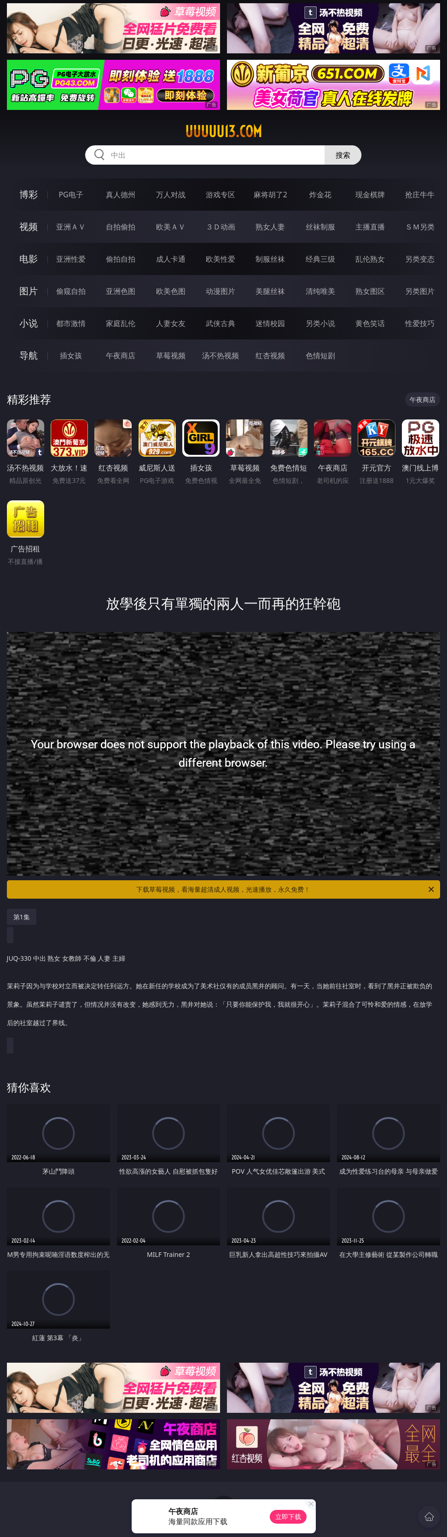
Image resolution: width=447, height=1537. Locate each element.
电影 (28, 258)
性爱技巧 (420, 323)
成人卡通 (171, 259)
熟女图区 (370, 291)
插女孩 (71, 355)
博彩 (28, 194)
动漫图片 (220, 291)
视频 (28, 226)
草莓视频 (171, 355)
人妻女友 (171, 323)
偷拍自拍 (120, 259)
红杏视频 (270, 355)
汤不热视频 (220, 355)
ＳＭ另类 (420, 227)
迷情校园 (270, 323)
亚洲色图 (120, 291)
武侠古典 (220, 323)
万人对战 (171, 194)
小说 (28, 323)
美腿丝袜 (270, 291)
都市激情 (71, 323)
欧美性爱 (220, 259)
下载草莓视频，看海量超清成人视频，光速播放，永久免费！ (285, 889)
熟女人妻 (270, 227)
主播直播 (370, 227)
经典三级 (320, 259)
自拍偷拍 (120, 227)
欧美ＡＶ (171, 227)
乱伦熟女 (370, 259)
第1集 (21, 916)
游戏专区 (220, 194)
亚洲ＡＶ (71, 227)
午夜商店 (120, 355)
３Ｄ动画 (220, 227)
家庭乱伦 (120, 323)
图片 (28, 291)
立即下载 (288, 1516)
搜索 (343, 155)
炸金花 (320, 194)
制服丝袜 (270, 259)
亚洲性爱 (71, 259)
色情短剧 (320, 355)
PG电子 (70, 194)
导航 (28, 355)
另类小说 (320, 323)
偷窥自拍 (71, 291)
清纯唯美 (320, 291)
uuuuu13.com (223, 131)
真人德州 (120, 194)
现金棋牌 (370, 194)
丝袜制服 (320, 227)
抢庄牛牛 (420, 194)
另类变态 (420, 259)
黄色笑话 (370, 323)
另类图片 (420, 291)
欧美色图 (171, 291)
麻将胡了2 (270, 194)
